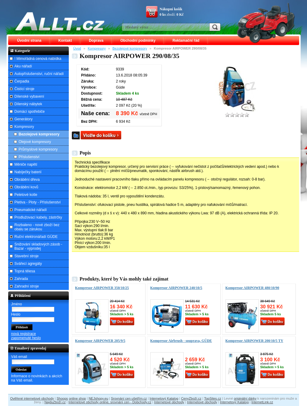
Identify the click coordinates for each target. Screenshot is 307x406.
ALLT (60, 21)
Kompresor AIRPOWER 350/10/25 (102, 288)
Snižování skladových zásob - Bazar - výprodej (38, 246)
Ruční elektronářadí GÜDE (36, 237)
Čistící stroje (25, 89)
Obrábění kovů (26, 187)
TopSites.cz (212, 398)
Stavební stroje (27, 256)
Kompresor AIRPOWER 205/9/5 (100, 341)
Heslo (16, 314)
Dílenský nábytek (28, 104)
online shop (77, 398)
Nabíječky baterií (28, 172)
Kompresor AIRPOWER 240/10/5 (176, 288)
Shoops (62, 398)
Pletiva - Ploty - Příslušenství (38, 202)
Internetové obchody (169, 402)
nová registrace (23, 334)
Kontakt (65, 40)
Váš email (19, 357)
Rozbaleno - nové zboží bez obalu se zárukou (37, 227)
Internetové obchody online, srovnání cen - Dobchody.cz (110, 402)
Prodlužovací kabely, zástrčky (38, 217)
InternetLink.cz (262, 402)
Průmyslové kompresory (38, 149)
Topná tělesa (25, 271)
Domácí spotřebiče (30, 111)
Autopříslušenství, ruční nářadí (39, 74)
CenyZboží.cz (191, 398)
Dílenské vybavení (29, 96)
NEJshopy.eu (98, 398)
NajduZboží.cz (54, 402)
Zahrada (21, 279)
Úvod (77, 48)
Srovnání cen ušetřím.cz (129, 398)
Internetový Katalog (164, 398)
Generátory (24, 119)
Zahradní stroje (27, 286)
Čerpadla (22, 81)
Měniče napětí (26, 164)
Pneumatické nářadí (31, 210)
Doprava (96, 40)
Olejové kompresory (35, 142)
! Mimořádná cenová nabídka (38, 59)
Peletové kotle (26, 195)
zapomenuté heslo (26, 338)
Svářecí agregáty (28, 263)
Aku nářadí (23, 66)
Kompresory (96, 48)
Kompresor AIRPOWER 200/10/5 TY (254, 341)
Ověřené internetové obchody (32, 398)
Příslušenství (29, 157)
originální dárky (245, 398)
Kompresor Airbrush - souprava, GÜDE (181, 341)
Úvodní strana (29, 40)
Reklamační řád (185, 40)
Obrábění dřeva (27, 179)
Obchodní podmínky (137, 40)
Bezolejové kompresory (129, 48)
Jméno (16, 304)
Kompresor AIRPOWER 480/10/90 (252, 288)
